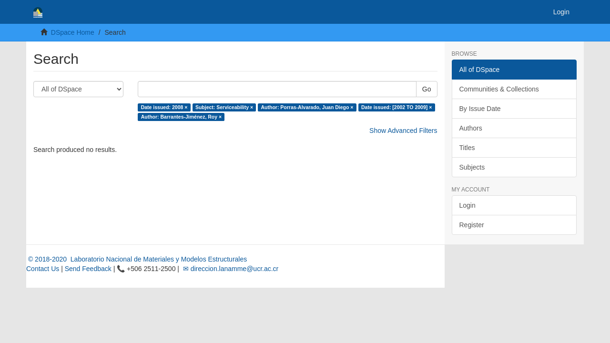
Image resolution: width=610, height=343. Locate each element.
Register (471, 225)
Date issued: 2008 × (164, 107)
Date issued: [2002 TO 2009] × (396, 107)
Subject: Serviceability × (224, 107)
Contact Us (42, 268)
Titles (467, 147)
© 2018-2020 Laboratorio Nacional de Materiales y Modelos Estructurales (136, 259)
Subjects (472, 167)
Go (426, 89)
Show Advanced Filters (403, 130)
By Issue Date (480, 108)
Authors (470, 128)
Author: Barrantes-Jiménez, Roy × (181, 117)
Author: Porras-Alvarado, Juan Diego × (307, 107)
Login (467, 205)
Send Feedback (88, 268)
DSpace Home (72, 32)
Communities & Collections (499, 89)
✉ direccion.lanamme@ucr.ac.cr (229, 268)
